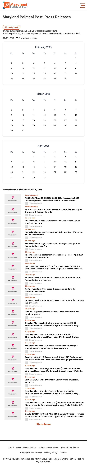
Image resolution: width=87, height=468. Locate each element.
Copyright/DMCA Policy (31, 452)
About (11, 447)
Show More (43, 424)
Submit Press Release (48, 447)
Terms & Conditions (70, 447)
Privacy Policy (50, 452)
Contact (63, 452)
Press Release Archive (26, 447)
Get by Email (11, 27)
